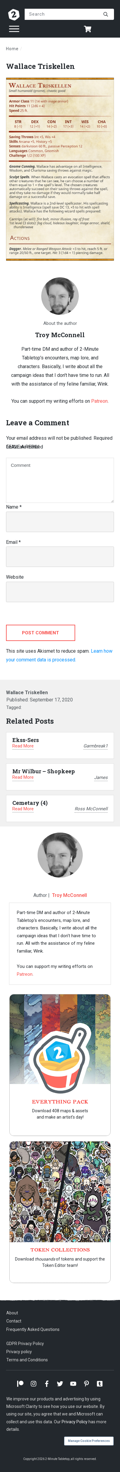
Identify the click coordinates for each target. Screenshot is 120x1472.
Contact (13, 1321)
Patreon (99, 401)
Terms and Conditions (27, 1359)
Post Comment (40, 633)
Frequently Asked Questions (33, 1329)
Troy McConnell (69, 895)
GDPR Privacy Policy (25, 1343)
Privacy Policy (75, 1421)
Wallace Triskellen (40, 66)
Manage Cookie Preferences (89, 1441)
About (12, 1312)
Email (13, 542)
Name (14, 507)
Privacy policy (19, 1351)
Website (15, 577)
